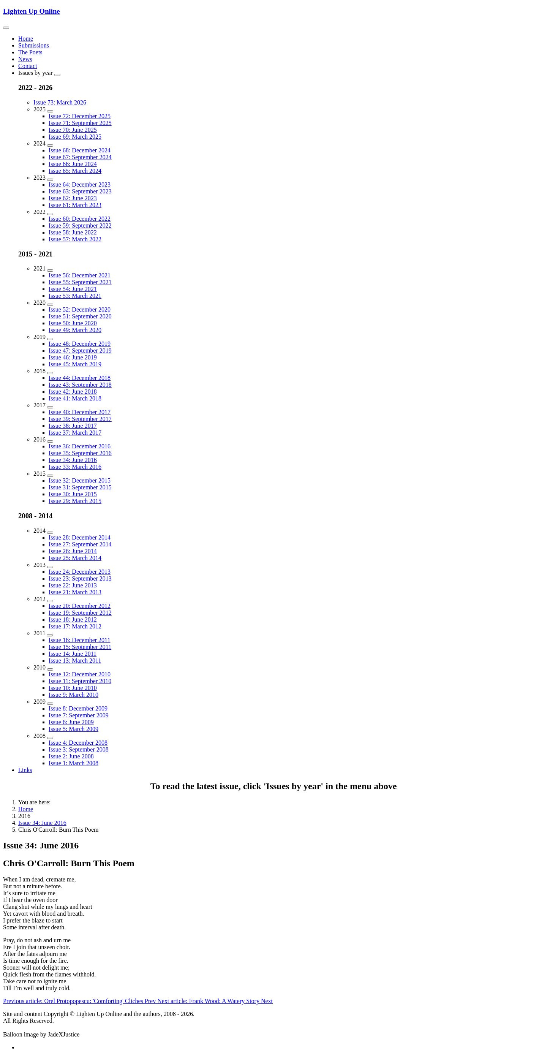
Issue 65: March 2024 (75, 171)
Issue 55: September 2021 (80, 282)
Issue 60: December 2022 (80, 218)
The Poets (30, 52)
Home (25, 38)
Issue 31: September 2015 (80, 487)
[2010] (50, 669)
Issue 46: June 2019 (73, 357)
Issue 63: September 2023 (80, 191)
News (25, 59)
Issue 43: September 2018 (80, 384)
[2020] (50, 305)
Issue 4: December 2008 (78, 742)
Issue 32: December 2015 (80, 480)
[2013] (50, 567)
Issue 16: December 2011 (79, 640)
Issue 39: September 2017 (80, 419)
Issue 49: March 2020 (75, 330)
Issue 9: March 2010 (73, 694)
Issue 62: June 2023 (73, 198)
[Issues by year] (57, 75)
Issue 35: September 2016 (80, 453)
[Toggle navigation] (6, 28)
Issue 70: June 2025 (73, 130)
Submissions (33, 45)
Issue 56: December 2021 (80, 275)
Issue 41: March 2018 (75, 398)
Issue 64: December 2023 (80, 184)
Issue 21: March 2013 (75, 592)
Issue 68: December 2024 (80, 150)
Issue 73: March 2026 (59, 102)
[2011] (50, 635)
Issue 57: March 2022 (75, 239)
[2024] (50, 145)
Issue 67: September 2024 (80, 157)
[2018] (50, 373)
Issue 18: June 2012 (73, 619)
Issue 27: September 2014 (80, 544)
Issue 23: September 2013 (80, 578)
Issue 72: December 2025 (80, 116)
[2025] (50, 111)
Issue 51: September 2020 (80, 316)
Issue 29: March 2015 (75, 501)
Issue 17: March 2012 (75, 626)
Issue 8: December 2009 (78, 708)
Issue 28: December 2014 (80, 537)
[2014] (50, 533)
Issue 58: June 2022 (73, 232)
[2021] (50, 270)
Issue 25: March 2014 (75, 558)
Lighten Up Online (31, 11)
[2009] (50, 704)
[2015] (50, 476)
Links (25, 770)
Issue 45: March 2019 (75, 364)
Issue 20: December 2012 (80, 606)
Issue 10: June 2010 (73, 688)
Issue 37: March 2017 (75, 432)
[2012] (50, 601)
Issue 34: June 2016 (73, 460)
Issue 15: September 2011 (80, 647)
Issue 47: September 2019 (80, 350)
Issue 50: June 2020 (73, 323)
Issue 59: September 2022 (80, 225)
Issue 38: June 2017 (73, 425)
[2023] (50, 180)
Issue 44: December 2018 (80, 378)
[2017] (50, 407)
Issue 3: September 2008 (79, 749)
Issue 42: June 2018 (73, 391)
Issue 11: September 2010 (80, 681)
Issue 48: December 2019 (80, 343)
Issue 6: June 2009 (71, 722)
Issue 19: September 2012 (80, 612)
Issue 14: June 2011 (72, 653)
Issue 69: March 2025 (75, 136)
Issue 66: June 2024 (73, 164)
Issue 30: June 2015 (73, 494)
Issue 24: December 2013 (80, 571)
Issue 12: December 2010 (80, 674)
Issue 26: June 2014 (73, 551)
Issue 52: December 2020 (80, 309)
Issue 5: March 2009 (73, 729)
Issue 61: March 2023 (75, 205)
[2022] (50, 214)
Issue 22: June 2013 (73, 585)
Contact (27, 66)
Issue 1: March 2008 (73, 763)
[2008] (50, 738)
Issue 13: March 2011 (75, 660)
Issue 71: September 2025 (80, 123)
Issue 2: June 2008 (71, 756)
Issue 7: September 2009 (79, 715)
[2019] (50, 339)
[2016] (50, 441)
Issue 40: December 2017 (80, 412)
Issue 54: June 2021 (73, 289)
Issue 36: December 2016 (80, 446)
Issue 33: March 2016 (75, 467)
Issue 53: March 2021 (75, 296)
